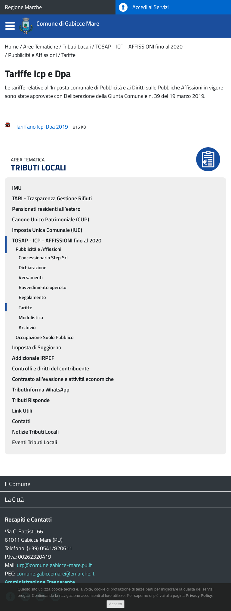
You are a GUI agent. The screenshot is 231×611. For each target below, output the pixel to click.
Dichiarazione (32, 267)
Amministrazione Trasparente (40, 582)
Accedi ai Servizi (144, 7)
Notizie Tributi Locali (35, 432)
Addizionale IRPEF (33, 358)
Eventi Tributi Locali (34, 442)
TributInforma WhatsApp (40, 389)
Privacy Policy (199, 597)
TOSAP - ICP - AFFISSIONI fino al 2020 (139, 46)
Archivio (27, 327)
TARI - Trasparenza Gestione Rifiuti (52, 198)
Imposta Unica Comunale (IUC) (47, 230)
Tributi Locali (77, 46)
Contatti (21, 421)
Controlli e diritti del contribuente (50, 368)
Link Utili (22, 411)
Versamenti (31, 277)
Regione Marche (23, 7)
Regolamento (32, 297)
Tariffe (68, 55)
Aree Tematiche (40, 46)
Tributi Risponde (31, 400)
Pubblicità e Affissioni (32, 55)
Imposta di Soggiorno (36, 347)
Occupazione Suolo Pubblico (44, 337)
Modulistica (31, 317)
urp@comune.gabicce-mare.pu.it (54, 565)
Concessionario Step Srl (43, 257)
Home (12, 46)
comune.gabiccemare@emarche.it (55, 573)
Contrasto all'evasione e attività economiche (63, 379)
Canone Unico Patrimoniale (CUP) (50, 219)
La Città (14, 499)
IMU (17, 188)
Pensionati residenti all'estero (46, 209)
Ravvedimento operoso (42, 287)
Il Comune (17, 483)
